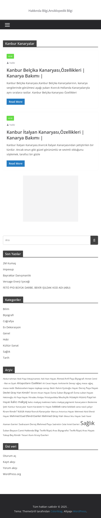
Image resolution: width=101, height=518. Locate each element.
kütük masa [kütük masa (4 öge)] (24, 411)
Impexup (8, 269)
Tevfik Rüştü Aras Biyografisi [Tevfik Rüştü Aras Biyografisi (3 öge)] (54, 430)
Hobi (10, 56)
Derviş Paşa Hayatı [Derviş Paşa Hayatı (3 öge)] (88, 388)
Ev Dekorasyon (12, 327)
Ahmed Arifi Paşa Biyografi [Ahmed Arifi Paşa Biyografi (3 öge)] (70, 378)
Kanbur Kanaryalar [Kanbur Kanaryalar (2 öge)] (17, 407)
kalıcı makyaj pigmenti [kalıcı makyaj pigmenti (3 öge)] (63, 402)
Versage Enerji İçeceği (16, 281)
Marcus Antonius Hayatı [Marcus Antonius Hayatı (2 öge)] (62, 411)
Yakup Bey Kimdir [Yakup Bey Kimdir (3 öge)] (12, 435)
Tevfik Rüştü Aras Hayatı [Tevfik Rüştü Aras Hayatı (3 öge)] (82, 430)
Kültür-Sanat (11, 345)
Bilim (6, 309)
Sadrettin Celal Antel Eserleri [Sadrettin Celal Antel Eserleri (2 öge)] (66, 424)
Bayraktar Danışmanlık (17, 275)
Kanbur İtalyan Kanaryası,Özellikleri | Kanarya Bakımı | (45, 135)
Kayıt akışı (9, 462)
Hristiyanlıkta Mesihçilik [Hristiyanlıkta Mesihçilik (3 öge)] (57, 397)
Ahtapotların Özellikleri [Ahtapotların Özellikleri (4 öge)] (29, 383)
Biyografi (8, 315)
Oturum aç (9, 456)
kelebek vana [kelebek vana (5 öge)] (59, 406)
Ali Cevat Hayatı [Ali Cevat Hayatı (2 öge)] (49, 383)
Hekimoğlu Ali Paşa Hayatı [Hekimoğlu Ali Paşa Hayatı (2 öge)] (15, 397)
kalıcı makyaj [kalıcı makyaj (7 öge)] (19, 402)
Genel (6, 333)
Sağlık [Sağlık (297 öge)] (87, 423)
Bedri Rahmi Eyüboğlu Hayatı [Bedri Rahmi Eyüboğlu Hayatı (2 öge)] (64, 388)
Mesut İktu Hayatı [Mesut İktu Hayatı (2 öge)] (72, 416)
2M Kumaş (9, 263)
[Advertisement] (50, 199)
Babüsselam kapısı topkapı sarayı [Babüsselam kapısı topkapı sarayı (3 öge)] (32, 388)
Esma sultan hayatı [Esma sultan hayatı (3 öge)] (83, 392)
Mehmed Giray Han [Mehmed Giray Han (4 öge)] (52, 416)
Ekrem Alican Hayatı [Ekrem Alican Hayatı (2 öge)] (40, 392)
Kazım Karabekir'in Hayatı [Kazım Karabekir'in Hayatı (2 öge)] (39, 407)
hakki (12, 62)
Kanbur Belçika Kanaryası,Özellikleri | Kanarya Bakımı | (46, 73)
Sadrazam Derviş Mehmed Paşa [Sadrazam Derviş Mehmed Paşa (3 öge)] (35, 424)
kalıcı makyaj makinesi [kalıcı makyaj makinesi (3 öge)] (39, 402)
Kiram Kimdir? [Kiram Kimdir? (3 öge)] (10, 411)
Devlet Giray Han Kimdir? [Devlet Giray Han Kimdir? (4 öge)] (16, 392)
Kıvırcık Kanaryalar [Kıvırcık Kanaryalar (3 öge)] (40, 411)
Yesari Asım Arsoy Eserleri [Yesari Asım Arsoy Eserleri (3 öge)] (35, 435)
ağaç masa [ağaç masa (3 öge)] (81, 383)
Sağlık (6, 351)
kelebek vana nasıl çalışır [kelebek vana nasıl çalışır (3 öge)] (80, 406)
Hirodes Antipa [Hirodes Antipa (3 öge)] (36, 397)
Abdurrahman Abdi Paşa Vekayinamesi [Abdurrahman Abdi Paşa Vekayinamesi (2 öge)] (21, 378)
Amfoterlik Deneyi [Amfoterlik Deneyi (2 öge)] (66, 383)
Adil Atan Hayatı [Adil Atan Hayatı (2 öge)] (48, 378)
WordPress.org (12, 474)
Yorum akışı (10, 468)
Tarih (6, 357)
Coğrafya (8, 321)
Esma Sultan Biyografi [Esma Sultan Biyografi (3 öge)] (62, 392)
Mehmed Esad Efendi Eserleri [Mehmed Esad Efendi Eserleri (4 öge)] (25, 416)
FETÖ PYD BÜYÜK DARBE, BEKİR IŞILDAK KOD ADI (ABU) (36, 287)
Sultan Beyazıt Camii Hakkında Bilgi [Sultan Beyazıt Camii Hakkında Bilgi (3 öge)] (21, 430)
